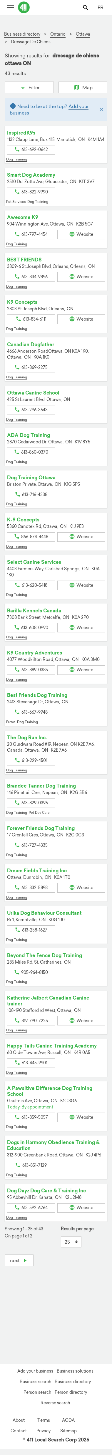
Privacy (43, 1431)
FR (100, 7)
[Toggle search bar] (86, 7)
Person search (37, 1392)
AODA (68, 1420)
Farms (10, 722)
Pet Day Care (39, 813)
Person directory (71, 1392)
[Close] (101, 109)
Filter (29, 87)
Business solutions (75, 1371)
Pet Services (16, 202)
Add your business (35, 1371)
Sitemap (68, 1431)
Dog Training (16, 159)
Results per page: (77, 1229)
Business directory (73, 1381)
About (19, 1420)
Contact (19, 1431)
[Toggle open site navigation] (10, 7)
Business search (35, 1381)
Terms (43, 1420)
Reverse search (55, 1403)
